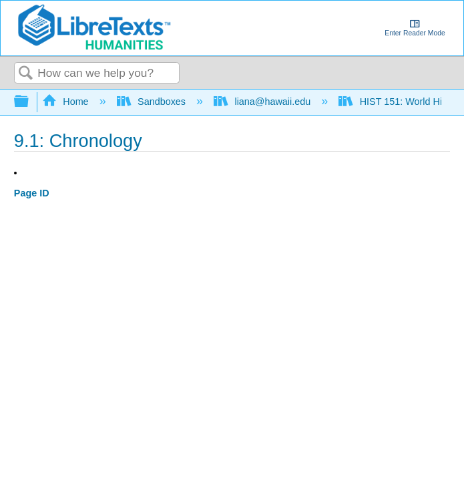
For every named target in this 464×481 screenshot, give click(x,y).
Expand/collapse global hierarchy (30, 102)
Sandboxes (152, 101)
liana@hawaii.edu (263, 101)
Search (26, 73)
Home (66, 101)
